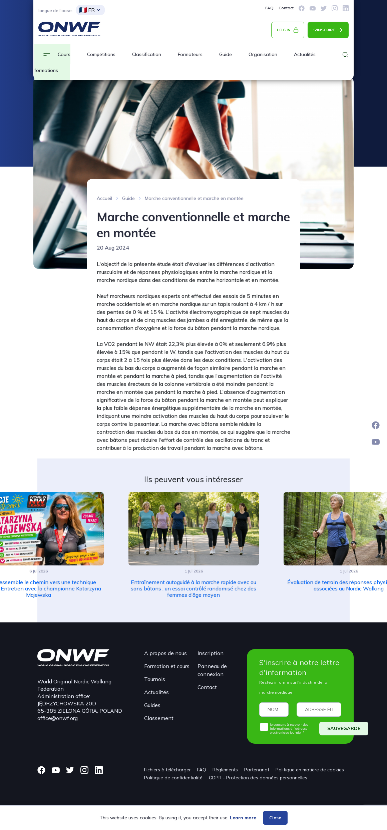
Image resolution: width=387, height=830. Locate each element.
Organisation (263, 54)
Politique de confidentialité (173, 778)
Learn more (243, 818)
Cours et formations (52, 62)
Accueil (104, 198)
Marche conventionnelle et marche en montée (194, 198)
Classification (146, 54)
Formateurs (190, 54)
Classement (158, 718)
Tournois (154, 679)
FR (87, 10)
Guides (152, 705)
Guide (225, 54)
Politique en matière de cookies (310, 770)
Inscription (211, 653)
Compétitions (101, 54)
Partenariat (256, 770)
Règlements (225, 770)
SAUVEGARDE (343, 728)
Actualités (156, 692)
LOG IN (284, 29)
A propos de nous (165, 653)
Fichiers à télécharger (167, 770)
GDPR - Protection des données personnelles (258, 778)
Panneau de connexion (212, 670)
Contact (286, 7)
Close (275, 817)
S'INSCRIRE (324, 29)
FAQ (269, 7)
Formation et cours (166, 666)
